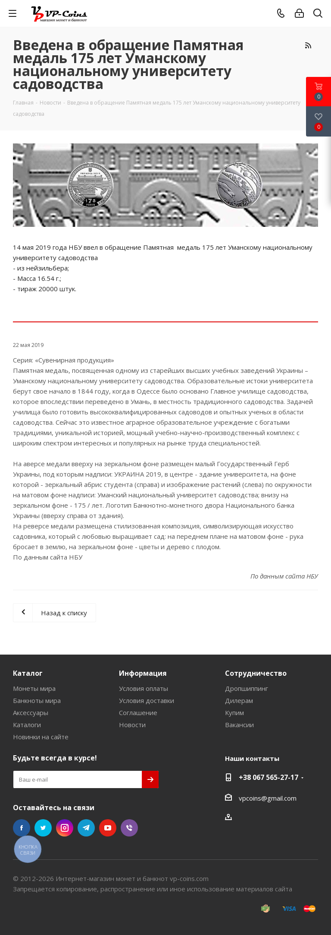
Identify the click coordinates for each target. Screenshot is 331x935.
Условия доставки (146, 700)
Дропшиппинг (246, 688)
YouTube (107, 827)
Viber (129, 827)
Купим (234, 712)
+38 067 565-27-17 (268, 777)
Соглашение (138, 712)
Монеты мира (34, 688)
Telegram (86, 827)
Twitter (43, 827)
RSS (308, 45)
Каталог (28, 673)
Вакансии (239, 724)
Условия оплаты (143, 688)
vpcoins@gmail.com (268, 798)
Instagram (64, 827)
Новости (132, 724)
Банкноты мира (37, 700)
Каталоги (27, 724)
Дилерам (239, 700)
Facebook (21, 827)
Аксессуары (30, 712)
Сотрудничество (256, 673)
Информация (143, 673)
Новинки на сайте (41, 736)
